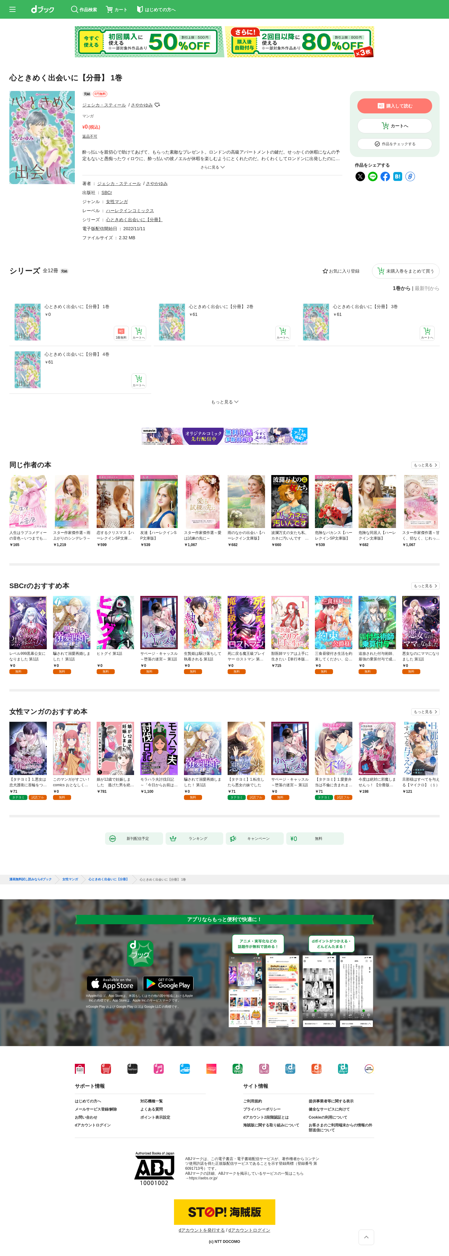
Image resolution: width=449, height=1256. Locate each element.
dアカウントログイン (93, 1125)
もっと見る (423, 465)
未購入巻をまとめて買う (410, 271)
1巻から (402, 288)
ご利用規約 (252, 1101)
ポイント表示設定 (155, 1117)
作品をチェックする (399, 144)
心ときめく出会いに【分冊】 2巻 (221, 306)
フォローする (157, 105)
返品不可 (89, 136)
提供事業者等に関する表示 (331, 1101)
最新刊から (427, 288)
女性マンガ (117, 201)
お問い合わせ (86, 1117)
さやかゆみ (142, 104)
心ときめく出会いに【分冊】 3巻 (365, 306)
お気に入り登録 (344, 271)
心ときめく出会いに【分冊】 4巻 (77, 354)
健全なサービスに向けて (329, 1109)
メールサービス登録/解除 (96, 1109)
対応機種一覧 (151, 1101)
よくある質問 (151, 1109)
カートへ (399, 125)
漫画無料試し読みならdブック (30, 879)
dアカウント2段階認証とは (266, 1117)
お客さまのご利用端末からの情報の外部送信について (340, 1127)
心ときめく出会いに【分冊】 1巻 (77, 306)
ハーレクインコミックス (130, 210)
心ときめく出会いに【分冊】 (134, 219)
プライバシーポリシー (262, 1109)
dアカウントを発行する (202, 1230)
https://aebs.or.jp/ (203, 1178)
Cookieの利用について (328, 1117)
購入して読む (399, 105)
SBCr (107, 192)
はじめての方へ (88, 1101)
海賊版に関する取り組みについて (271, 1125)
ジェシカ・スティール (104, 104)
